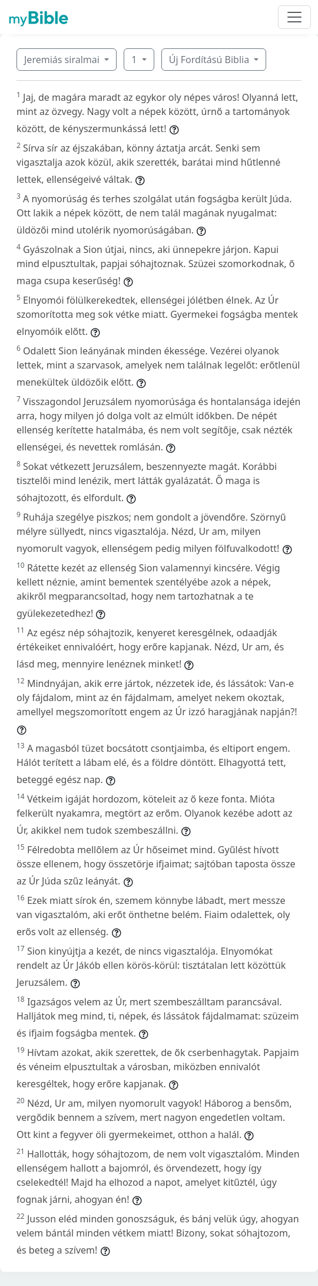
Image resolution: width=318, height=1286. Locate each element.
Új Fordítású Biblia (210, 59)
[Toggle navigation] (294, 17)
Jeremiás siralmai (63, 59)
